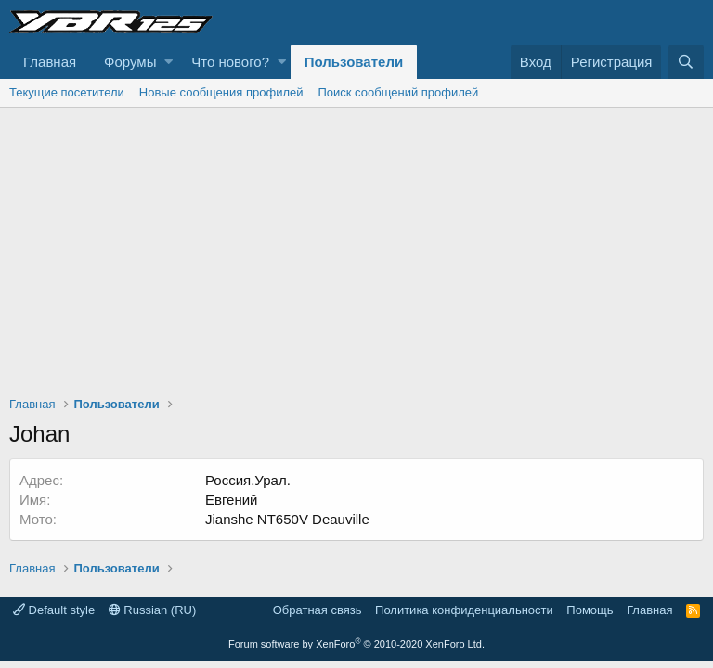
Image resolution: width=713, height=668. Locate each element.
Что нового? (230, 62)
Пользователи (354, 62)
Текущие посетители (66, 92)
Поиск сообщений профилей (398, 92)
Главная (49, 62)
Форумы (130, 62)
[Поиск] (686, 62)
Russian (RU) (153, 610)
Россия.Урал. (248, 480)
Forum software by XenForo (356, 643)
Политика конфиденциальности (464, 610)
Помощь (589, 610)
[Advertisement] (356, 247)
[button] (168, 62)
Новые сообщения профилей (221, 92)
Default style (54, 610)
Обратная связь (317, 610)
